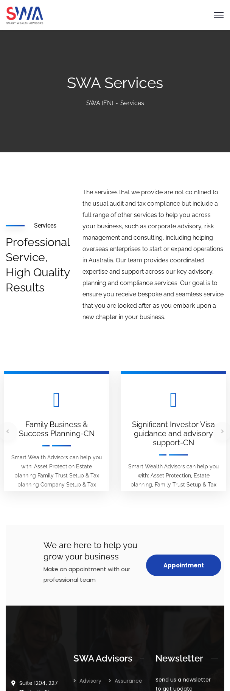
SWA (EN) (99, 103)
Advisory (90, 542)
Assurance (128, 542)
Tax (84, 585)
